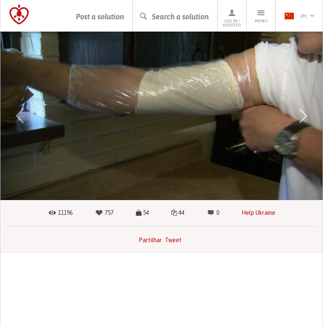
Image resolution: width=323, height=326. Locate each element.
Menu (261, 15)
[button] (19, 116)
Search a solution (174, 16)
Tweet (173, 240)
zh (299, 16)
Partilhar (150, 240)
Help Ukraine (258, 212)
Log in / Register (232, 17)
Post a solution (100, 16)
